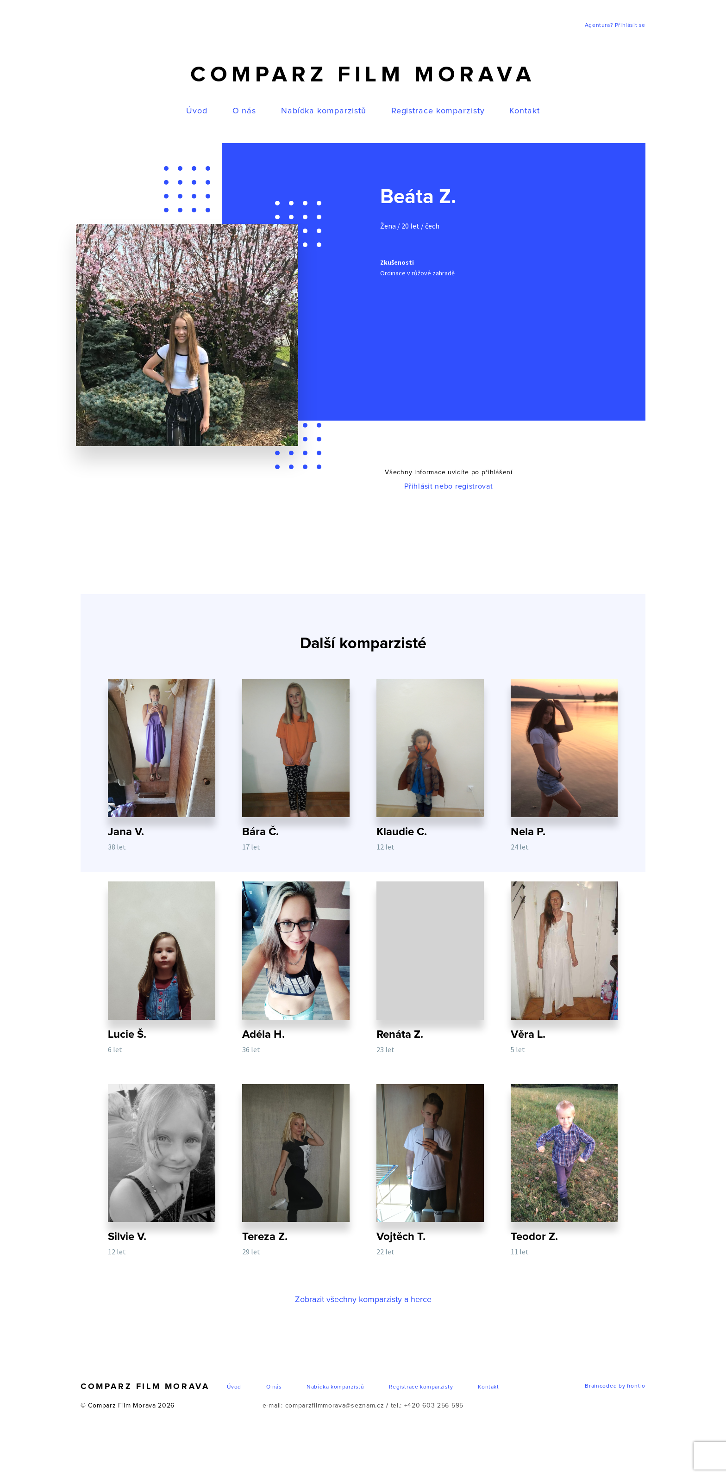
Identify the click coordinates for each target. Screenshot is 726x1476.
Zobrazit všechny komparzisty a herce (363, 1302)
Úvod (196, 111)
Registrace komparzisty (438, 111)
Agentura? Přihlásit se (615, 25)
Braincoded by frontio (615, 1388)
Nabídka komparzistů (323, 111)
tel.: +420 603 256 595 (427, 1408)
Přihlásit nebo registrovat (448, 486)
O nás (244, 111)
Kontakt (524, 111)
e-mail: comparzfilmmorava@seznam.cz (323, 1408)
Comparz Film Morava (362, 75)
